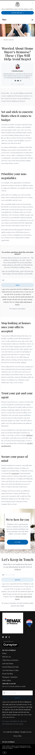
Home (4, 653)
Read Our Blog (7, 674)
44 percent (15, 473)
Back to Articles (9, 40)
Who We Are (6, 657)
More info (15, 748)
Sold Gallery (6, 680)
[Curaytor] (10, 646)
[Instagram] (9, 637)
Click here (29, 435)
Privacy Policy (17, 736)
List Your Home (7, 663)
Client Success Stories (10, 660)
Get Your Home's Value (10, 670)
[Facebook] (3, 637)
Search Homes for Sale (10, 667)
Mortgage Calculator (9, 677)
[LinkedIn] (6, 637)
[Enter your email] (19, 575)
